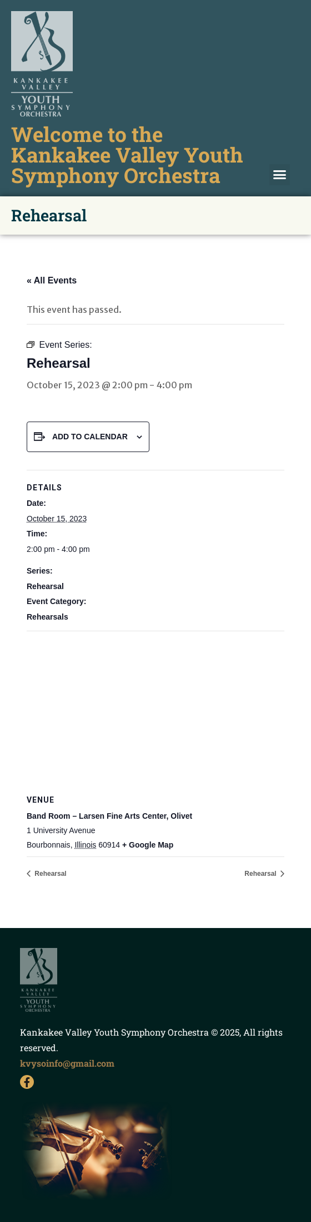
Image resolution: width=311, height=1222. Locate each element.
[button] (279, 174)
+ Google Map (147, 844)
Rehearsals (47, 616)
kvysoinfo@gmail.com (67, 1063)
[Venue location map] (155, 711)
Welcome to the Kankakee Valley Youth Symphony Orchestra (127, 154)
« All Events (52, 280)
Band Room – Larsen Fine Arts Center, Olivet (109, 816)
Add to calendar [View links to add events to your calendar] (90, 436)
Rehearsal (45, 586)
